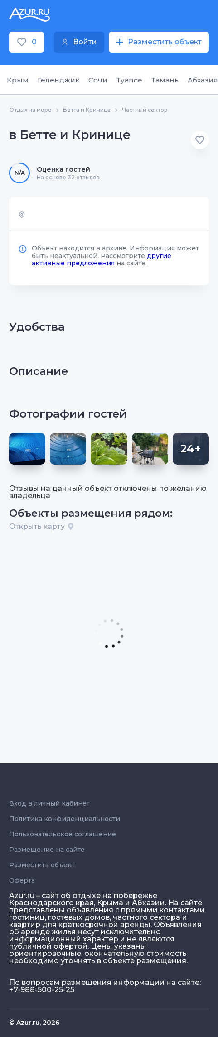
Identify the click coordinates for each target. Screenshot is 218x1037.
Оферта (22, 880)
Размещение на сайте (47, 849)
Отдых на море (30, 110)
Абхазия (203, 80)
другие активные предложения (101, 260)
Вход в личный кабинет (49, 803)
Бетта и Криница (87, 110)
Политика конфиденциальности (64, 819)
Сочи (97, 80)
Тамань (165, 80)
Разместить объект (42, 865)
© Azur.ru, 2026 (34, 1022)
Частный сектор (145, 110)
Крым (18, 80)
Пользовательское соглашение (62, 834)
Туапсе (129, 80)
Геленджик (58, 80)
